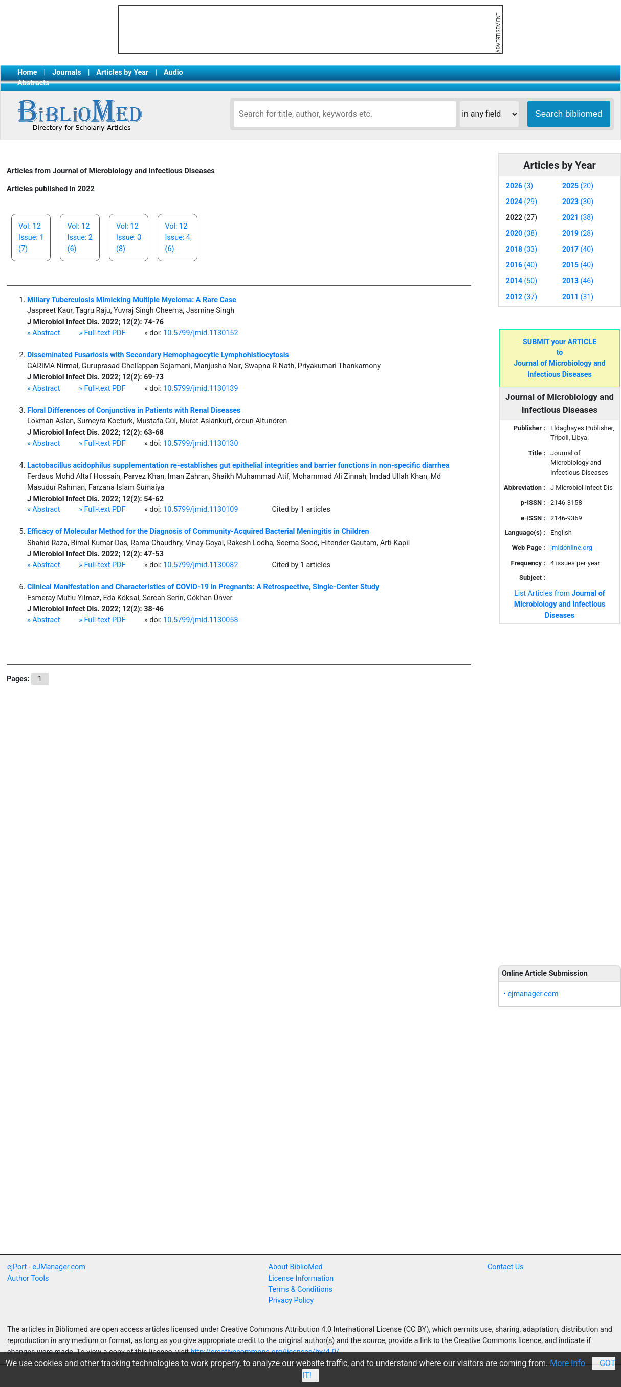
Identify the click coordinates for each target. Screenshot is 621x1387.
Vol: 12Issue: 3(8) (128, 237)
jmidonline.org (571, 547)
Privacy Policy (291, 1300)
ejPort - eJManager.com (46, 1267)
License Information (301, 1278)
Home (27, 72)
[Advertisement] (559, 788)
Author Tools (28, 1278)
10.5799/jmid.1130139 (200, 388)
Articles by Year (122, 72)
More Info (567, 1363)
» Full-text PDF (102, 333)
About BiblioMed (296, 1267)
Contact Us (505, 1267)
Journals (66, 72)
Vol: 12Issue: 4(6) (177, 237)
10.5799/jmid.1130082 (200, 565)
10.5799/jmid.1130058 (200, 620)
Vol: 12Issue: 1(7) (30, 237)
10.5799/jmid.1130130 (200, 443)
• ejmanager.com (531, 994)
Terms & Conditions (300, 1289)
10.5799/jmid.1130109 (200, 509)
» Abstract (43, 333)
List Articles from (560, 604)
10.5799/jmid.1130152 (200, 333)
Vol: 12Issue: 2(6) (79, 237)
